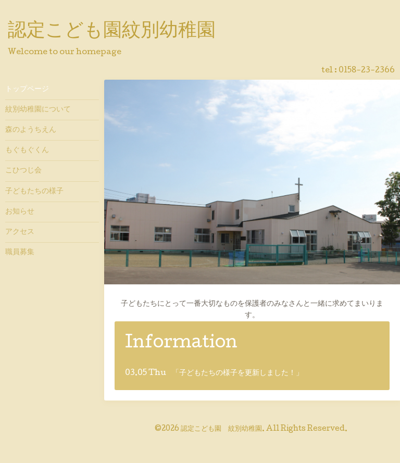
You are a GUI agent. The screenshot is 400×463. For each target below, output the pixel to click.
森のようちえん (30, 130)
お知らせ (19, 212)
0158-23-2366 (367, 71)
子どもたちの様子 (34, 191)
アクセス (19, 232)
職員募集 (19, 252)
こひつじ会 (23, 171)
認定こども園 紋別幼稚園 (221, 429)
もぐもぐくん (27, 150)
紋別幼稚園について (38, 110)
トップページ (27, 89)
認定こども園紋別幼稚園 (112, 31)
